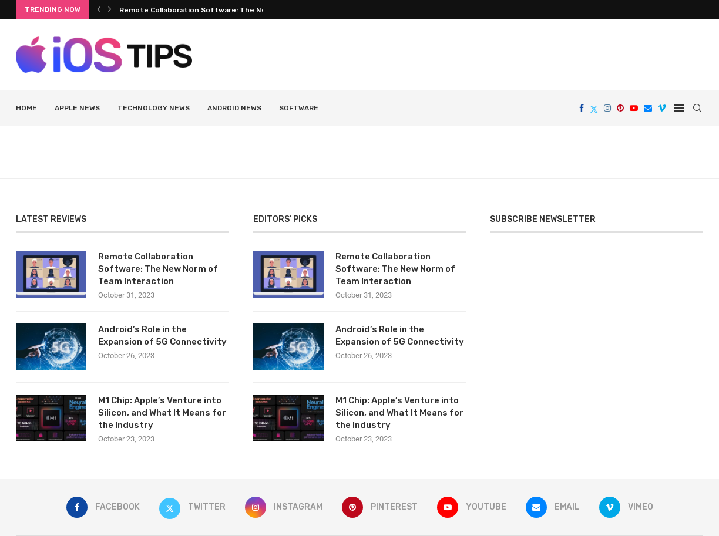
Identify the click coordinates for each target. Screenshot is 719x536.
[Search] (697, 108)
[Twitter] (594, 108)
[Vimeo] (662, 108)
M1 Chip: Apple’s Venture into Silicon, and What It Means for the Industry (162, 412)
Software (298, 108)
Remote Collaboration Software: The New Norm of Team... (225, 10)
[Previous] (98, 9)
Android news (234, 108)
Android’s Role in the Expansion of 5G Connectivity (162, 335)
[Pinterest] (620, 108)
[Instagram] (607, 108)
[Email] (648, 108)
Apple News (77, 108)
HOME (26, 108)
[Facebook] (581, 108)
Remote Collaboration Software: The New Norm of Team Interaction (158, 268)
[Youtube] (634, 108)
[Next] (110, 9)
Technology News (153, 108)
